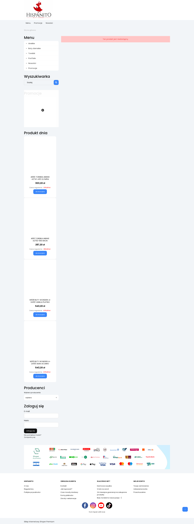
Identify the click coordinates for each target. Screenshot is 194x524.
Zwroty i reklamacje (68, 498)
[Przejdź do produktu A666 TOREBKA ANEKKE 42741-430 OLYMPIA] (40, 160)
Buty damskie (34, 48)
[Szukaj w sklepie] (39, 82)
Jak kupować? (66, 489)
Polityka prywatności (32, 492)
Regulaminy (29, 489)
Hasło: (26, 420)
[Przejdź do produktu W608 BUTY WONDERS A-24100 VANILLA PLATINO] (40, 283)
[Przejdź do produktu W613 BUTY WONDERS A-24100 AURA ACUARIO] (40, 345)
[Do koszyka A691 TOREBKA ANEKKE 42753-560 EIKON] (40, 253)
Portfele (32, 58)
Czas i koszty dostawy (69, 492)
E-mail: (27, 411)
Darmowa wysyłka (104, 486)
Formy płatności (67, 495)
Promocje (32, 68)
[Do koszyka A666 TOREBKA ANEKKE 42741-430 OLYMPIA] (40, 191)
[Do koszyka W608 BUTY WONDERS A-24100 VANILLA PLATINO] (40, 314)
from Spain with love (97, 512)
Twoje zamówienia (141, 486)
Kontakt (64, 486)
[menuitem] (28, 23)
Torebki (31, 53)
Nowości (32, 63)
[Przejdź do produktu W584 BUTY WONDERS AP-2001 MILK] (40, 120)
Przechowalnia (139, 492)
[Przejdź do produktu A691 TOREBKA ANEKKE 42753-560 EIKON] (40, 222)
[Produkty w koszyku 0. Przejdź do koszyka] (164, 10)
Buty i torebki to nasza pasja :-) (109, 498)
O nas (26, 486)
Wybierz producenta (32, 392)
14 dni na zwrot (103, 489)
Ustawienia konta (140, 489)
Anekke (31, 43)
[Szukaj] (56, 82)
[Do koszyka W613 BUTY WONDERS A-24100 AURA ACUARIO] (40, 376)
